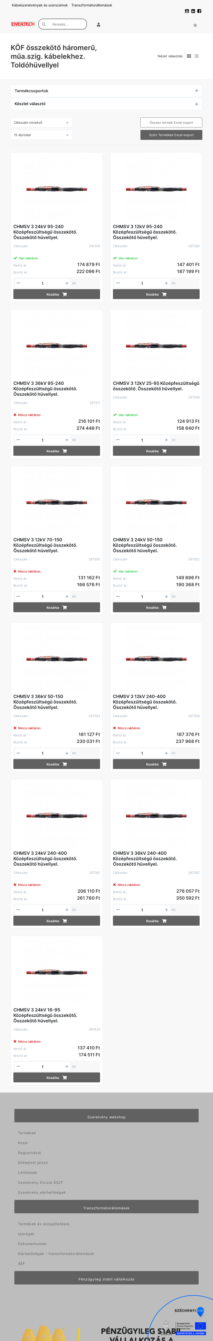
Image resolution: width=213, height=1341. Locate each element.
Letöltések (27, 1172)
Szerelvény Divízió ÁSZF (40, 1182)
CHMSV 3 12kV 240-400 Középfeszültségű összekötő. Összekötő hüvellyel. (145, 702)
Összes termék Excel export (171, 122)
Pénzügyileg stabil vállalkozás (106, 1279)
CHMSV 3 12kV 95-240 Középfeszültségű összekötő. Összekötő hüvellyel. (145, 232)
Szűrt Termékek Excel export (171, 135)
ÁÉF (21, 1263)
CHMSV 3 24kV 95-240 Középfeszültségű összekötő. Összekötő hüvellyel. (45, 232)
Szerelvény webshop (106, 1117)
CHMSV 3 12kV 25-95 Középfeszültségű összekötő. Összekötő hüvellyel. (156, 386)
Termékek (27, 1133)
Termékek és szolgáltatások (44, 1224)
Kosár (23, 1143)
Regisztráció (29, 1153)
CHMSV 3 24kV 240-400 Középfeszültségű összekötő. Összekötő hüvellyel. (45, 859)
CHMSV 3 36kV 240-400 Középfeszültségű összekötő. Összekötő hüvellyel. (145, 859)
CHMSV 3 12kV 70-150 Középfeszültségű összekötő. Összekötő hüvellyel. (45, 545)
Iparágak (26, 1234)
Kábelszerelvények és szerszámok (40, 5)
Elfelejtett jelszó (33, 1162)
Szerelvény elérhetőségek (42, 1192)
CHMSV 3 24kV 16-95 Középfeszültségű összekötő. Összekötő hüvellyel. (45, 1015)
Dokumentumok (32, 1244)
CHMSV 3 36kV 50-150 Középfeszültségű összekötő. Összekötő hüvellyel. (45, 702)
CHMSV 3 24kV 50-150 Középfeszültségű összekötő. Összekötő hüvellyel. (145, 545)
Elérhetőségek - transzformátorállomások (56, 1253)
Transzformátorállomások (91, 5)
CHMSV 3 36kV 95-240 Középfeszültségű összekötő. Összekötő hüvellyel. (45, 389)
